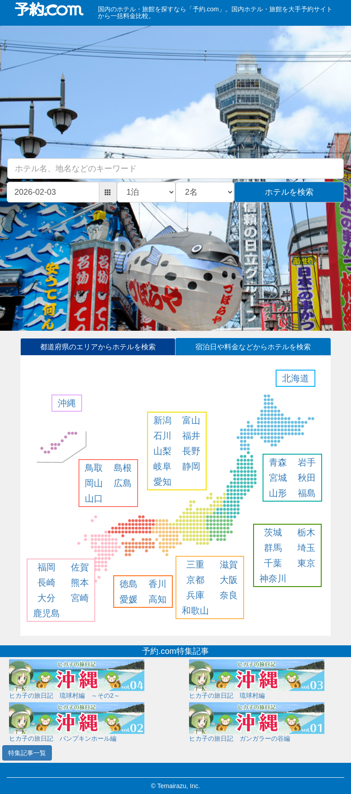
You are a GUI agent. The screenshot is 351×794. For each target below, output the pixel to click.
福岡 (46, 567)
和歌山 (195, 610)
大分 (46, 598)
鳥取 (94, 468)
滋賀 (229, 564)
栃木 (306, 532)
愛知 (162, 482)
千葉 (273, 563)
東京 (306, 563)
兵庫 (195, 595)
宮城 (278, 478)
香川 (157, 584)
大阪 (229, 580)
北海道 (295, 378)
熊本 (80, 582)
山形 (278, 493)
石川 (162, 436)
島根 (123, 468)
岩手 (307, 462)
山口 (94, 498)
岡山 (94, 483)
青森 (278, 462)
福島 (307, 493)
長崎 (46, 582)
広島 (123, 483)
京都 (195, 580)
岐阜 (162, 466)
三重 (195, 564)
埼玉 (306, 548)
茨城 (273, 532)
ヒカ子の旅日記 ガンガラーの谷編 (239, 738)
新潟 (162, 420)
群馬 (273, 548)
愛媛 (129, 599)
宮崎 (80, 598)
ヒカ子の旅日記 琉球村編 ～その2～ (64, 695)
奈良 (229, 595)
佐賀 (80, 567)
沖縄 (67, 403)
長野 (191, 451)
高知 (157, 599)
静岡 (191, 466)
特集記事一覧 (27, 752)
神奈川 (272, 578)
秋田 (307, 478)
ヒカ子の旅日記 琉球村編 (227, 695)
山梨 (162, 451)
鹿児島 (46, 613)
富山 (191, 420)
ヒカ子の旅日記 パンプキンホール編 (62, 738)
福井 (191, 436)
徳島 (129, 584)
